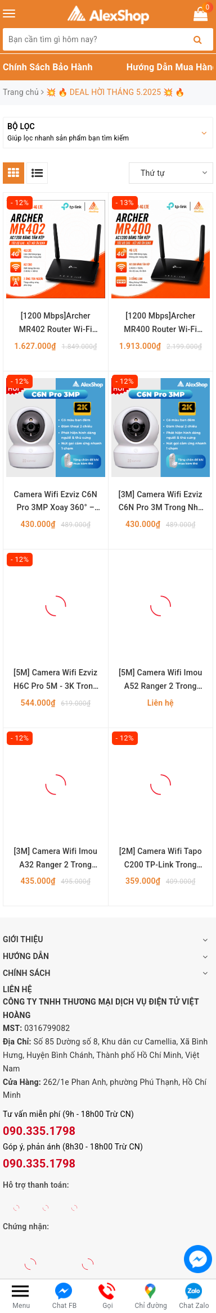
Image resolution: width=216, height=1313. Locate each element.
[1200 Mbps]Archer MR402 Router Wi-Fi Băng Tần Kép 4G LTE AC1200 (55, 324)
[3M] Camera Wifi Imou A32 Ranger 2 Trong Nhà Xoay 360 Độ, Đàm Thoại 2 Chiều (56, 859)
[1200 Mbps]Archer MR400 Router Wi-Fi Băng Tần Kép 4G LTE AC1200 (160, 324)
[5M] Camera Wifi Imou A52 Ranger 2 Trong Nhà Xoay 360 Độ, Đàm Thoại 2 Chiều (160, 680)
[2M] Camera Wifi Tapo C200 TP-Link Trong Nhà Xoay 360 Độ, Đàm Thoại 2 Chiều (160, 859)
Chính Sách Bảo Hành (48, 67)
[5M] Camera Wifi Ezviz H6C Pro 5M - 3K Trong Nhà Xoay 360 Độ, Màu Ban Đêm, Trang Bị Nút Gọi (55, 680)
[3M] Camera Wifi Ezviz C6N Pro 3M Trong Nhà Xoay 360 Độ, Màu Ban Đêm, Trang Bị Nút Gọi (160, 502)
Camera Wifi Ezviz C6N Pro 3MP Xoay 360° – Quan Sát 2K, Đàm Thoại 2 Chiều (55, 502)
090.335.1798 (39, 1131)
